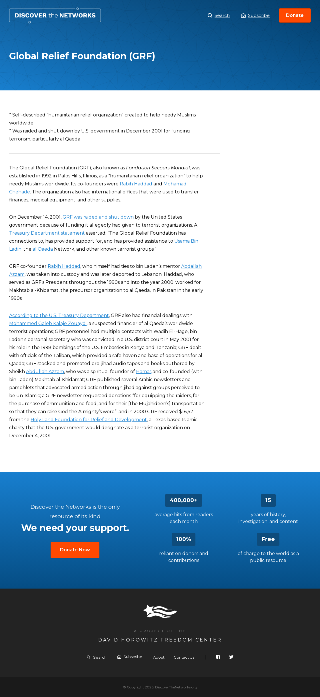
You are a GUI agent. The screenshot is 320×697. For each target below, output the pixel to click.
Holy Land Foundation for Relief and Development (89, 419)
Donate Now (75, 550)
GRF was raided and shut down (98, 217)
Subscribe (255, 15)
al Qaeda (43, 249)
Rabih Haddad (136, 184)
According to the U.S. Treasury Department (59, 315)
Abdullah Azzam (45, 371)
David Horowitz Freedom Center (160, 640)
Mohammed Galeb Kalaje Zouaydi (48, 323)
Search (219, 15)
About (159, 657)
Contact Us (184, 657)
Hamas (143, 371)
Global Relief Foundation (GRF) (55, 15)
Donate (295, 15)
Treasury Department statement (47, 233)
